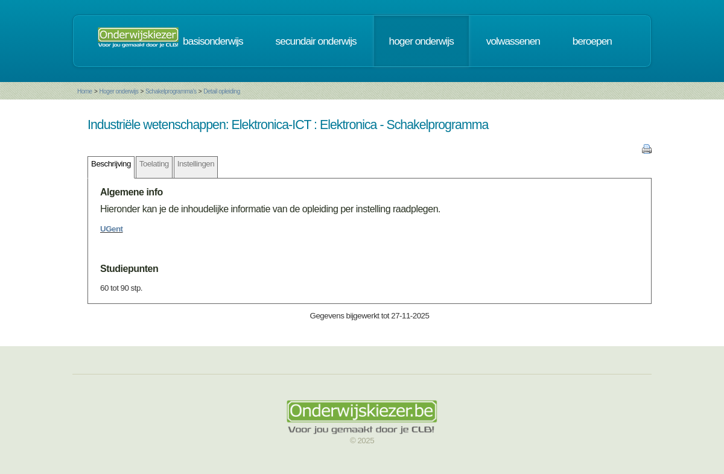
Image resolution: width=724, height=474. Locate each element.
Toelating (154, 163)
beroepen (592, 41)
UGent (111, 228)
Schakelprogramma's (171, 91)
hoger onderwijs (421, 41)
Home (84, 91)
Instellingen (195, 163)
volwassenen (513, 41)
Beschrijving (111, 163)
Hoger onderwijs (118, 91)
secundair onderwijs (316, 41)
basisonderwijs (213, 41)
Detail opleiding (221, 91)
